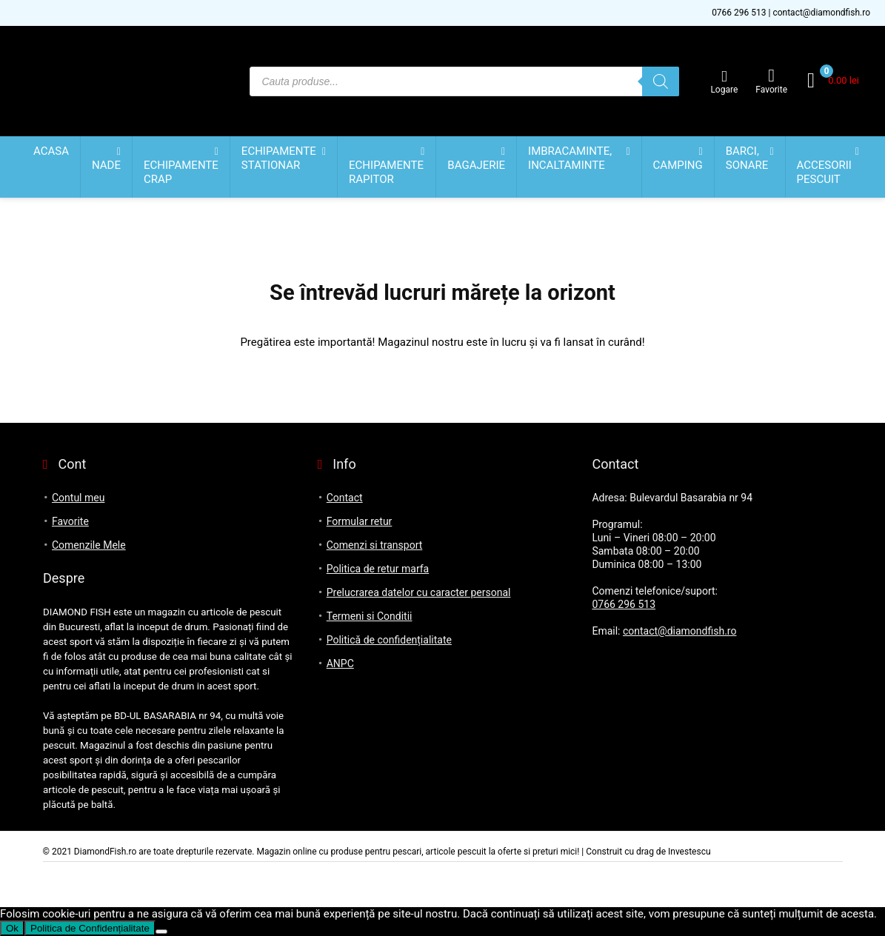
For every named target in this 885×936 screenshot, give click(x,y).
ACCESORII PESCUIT (824, 172)
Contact (345, 498)
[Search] (660, 81)
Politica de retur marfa (378, 569)
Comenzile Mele (89, 545)
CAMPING (678, 165)
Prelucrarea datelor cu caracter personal (419, 592)
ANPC (340, 663)
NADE (106, 165)
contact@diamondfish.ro (821, 12)
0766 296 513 (739, 12)
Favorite (70, 521)
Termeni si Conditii (370, 616)
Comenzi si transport (375, 545)
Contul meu (78, 498)
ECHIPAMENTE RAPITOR (386, 172)
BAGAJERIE (476, 165)
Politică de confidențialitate (389, 640)
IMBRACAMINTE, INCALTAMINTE (570, 158)
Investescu (689, 851)
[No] (161, 931)
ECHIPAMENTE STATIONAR (278, 158)
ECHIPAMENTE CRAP (181, 172)
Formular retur (360, 521)
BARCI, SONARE (747, 158)
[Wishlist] (771, 75)
